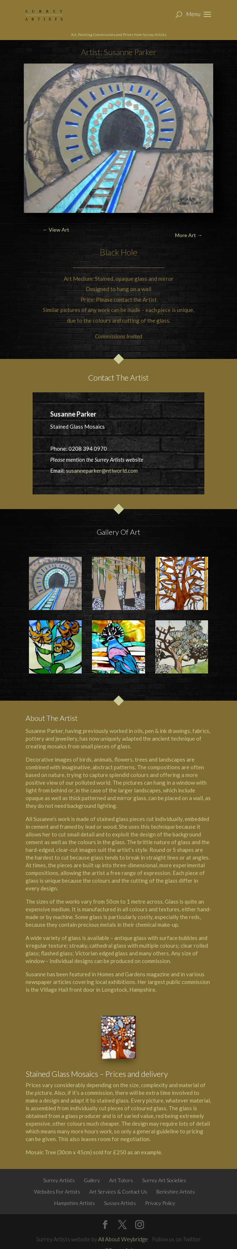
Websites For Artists (57, 1191)
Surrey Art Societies (164, 1180)
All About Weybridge (123, 1239)
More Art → (188, 235)
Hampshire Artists (74, 1203)
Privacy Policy (160, 1203)
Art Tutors (121, 1180)
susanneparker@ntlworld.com (102, 470)
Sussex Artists (120, 1203)
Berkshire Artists (175, 1191)
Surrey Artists (59, 1180)
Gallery (92, 1180)
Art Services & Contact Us (118, 1191)
